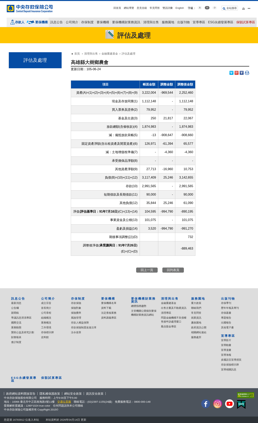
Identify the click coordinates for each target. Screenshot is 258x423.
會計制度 (16, 342)
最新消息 (16, 303)
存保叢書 (226, 312)
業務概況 (46, 322)
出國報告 (226, 322)
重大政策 (196, 303)
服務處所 (196, 337)
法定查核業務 (108, 312)
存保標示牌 (47, 332)
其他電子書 (227, 327)
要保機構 (41, 22)
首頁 (77, 53)
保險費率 (76, 312)
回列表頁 (173, 270)
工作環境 (46, 327)
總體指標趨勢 (138, 305)
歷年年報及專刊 (230, 307)
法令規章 (76, 332)
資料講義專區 (108, 317)
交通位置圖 (64, 401)
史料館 (45, 337)
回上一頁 (147, 270)
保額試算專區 (245, 22)
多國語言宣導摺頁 (231, 359)
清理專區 (166, 312)
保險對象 (76, 307)
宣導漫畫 (226, 349)
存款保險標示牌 (230, 364)
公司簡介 (72, 22)
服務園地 (168, 22)
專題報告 (226, 317)
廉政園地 (196, 322)
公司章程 (46, 312)
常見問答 (155, 7)
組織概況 (46, 317)
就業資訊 (196, 317)
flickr (249, 7)
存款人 (19, 22)
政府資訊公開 (198, 327)
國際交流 (16, 322)
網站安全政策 (73, 393)
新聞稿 (15, 312)
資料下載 (106, 307)
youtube (243, 7)
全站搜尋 (232, 8)
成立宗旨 (46, 303)
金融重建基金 (110, 53)
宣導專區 (199, 22)
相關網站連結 (198, 332)
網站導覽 (129, 7)
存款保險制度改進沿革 (83, 327)
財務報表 (16, 337)
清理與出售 (151, 22)
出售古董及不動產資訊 (173, 307)
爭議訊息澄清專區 (21, 317)
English (179, 7)
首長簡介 (46, 307)
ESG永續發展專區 (221, 22)
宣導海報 (226, 354)
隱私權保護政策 (50, 393)
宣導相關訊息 (228, 369)
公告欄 (15, 307)
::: (1, 2)
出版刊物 (183, 22)
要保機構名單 (108, 303)
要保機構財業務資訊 (126, 22)
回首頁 (117, 7)
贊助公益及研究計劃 (22, 332)
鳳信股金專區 (168, 326)
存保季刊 (226, 303)
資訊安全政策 (94, 393)
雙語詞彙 (168, 7)
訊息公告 (56, 22)
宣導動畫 (226, 345)
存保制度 (87, 22)
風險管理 (76, 317)
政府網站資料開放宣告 (20, 393)
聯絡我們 (196, 307)
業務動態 (16, 327)
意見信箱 (142, 7)
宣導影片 (226, 340)
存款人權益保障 (80, 322)
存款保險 (76, 303)
